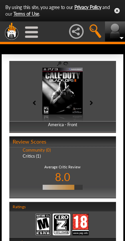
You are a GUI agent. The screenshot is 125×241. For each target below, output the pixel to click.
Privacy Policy (87, 7)
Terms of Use (26, 14)
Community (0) (37, 150)
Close (117, 10)
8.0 (62, 176)
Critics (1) (32, 156)
